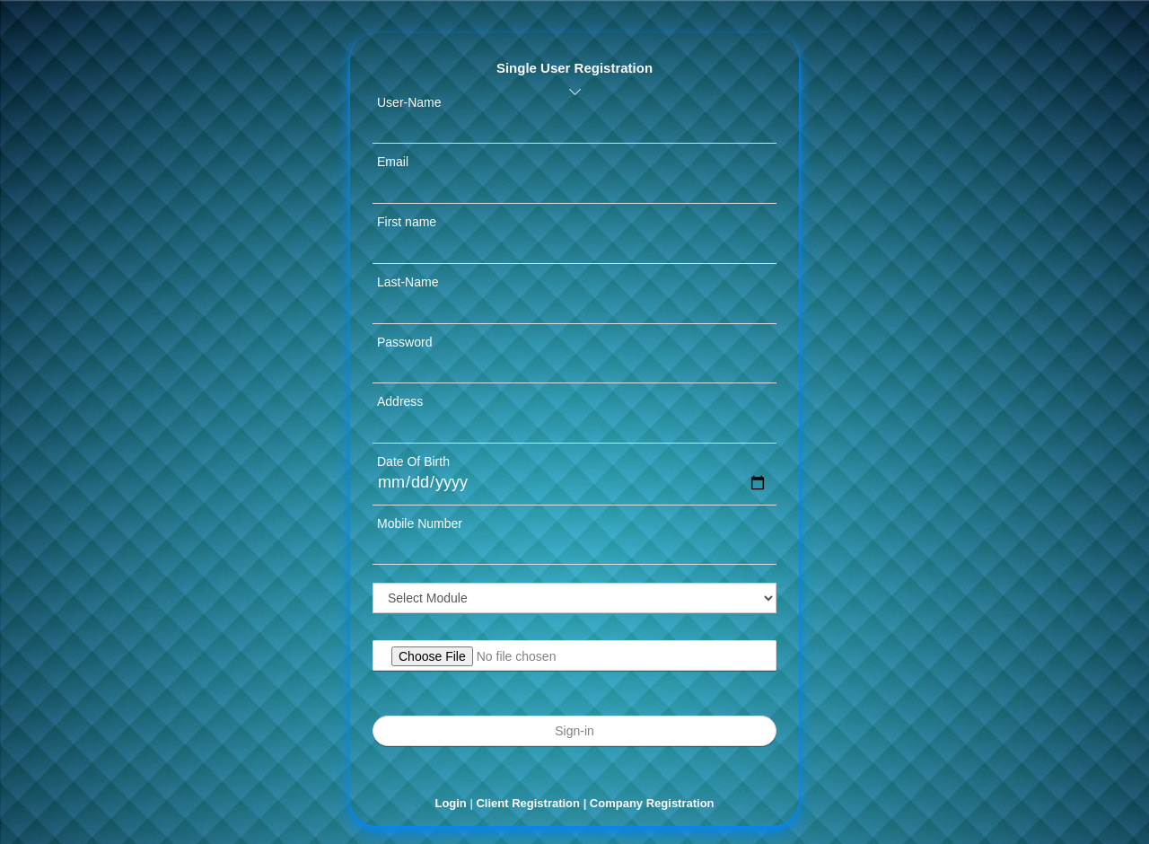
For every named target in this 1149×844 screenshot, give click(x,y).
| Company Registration (649, 803)
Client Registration (529, 803)
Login (450, 803)
